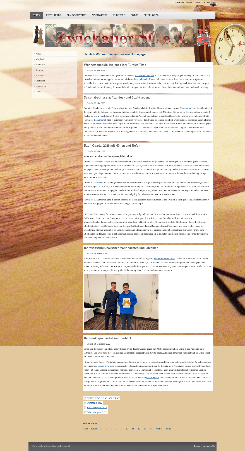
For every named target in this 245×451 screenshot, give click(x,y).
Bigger (189, 2)
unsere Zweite (152, 377)
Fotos (134, 15)
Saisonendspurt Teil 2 (97, 412)
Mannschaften (77, 15)
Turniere (119, 15)
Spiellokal (151, 15)
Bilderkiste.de (65, 446)
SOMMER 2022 (94, 403)
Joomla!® (210, 446)
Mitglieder (53, 15)
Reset (197, 2)
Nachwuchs (99, 15)
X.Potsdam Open (91, 87)
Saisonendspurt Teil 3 (97, 407)
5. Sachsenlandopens (144, 75)
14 (151, 428)
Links (38, 91)
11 (133, 428)
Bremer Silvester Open (164, 258)
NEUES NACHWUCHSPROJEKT (103, 398)
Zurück (94, 428)
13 (145, 428)
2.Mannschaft (186, 108)
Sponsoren (40, 81)
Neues (37, 15)
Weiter (159, 428)
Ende (168, 428)
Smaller (206, 2)
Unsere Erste (103, 366)
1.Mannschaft (100, 120)
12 (139, 428)
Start (85, 428)
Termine (39, 70)
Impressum (41, 86)
